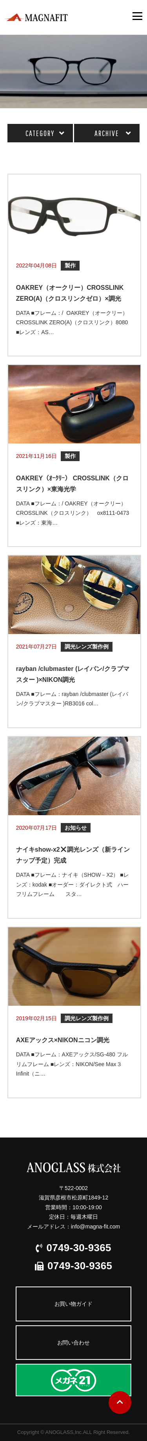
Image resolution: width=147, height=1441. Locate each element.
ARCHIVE (106, 133)
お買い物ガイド (73, 1304)
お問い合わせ (73, 1342)
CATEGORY (39, 133)
